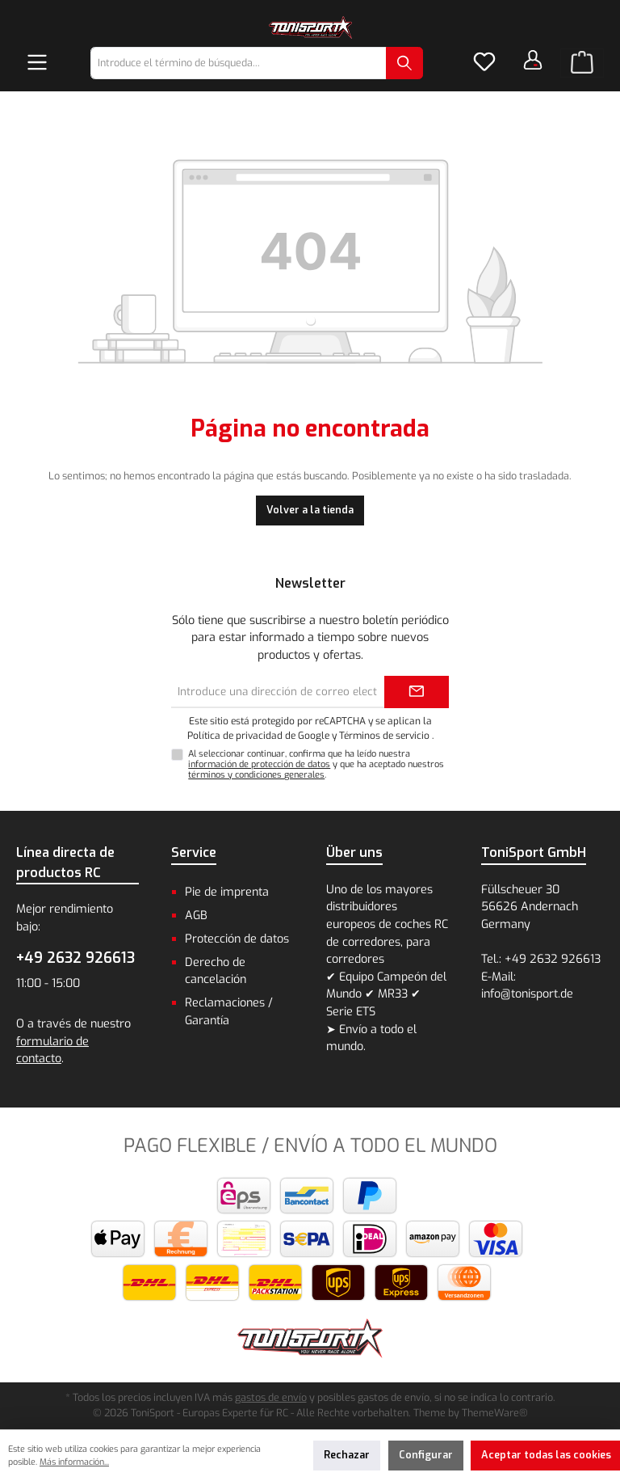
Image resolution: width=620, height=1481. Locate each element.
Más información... (74, 1462)
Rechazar (347, 1455)
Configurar (426, 1455)
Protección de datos (237, 939)
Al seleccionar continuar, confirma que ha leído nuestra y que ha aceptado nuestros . (316, 764)
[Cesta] (582, 63)
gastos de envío (271, 1397)
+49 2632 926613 (75, 958)
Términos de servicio (384, 735)
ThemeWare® (495, 1413)
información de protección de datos (259, 764)
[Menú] (37, 63)
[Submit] (416, 692)
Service (193, 852)
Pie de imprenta (227, 892)
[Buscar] (404, 63)
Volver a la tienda (310, 510)
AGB (196, 915)
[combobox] (238, 63)
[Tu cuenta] (532, 60)
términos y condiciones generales (256, 775)
